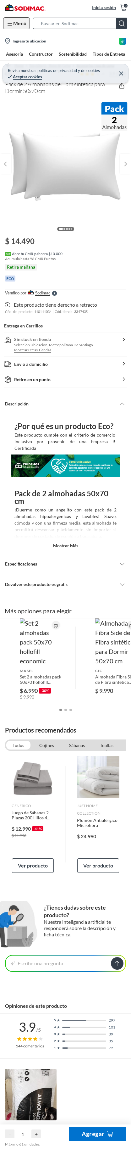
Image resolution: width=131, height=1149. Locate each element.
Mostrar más (65, 545)
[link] (33, 772)
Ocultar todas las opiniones (65, 1137)
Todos (18, 703)
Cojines (46, 703)
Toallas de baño (106, 704)
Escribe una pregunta (37, 922)
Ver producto (33, 824)
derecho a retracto (77, 305)
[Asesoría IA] (122, 41)
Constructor (41, 54)
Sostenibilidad (73, 54)
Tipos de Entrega (109, 54)
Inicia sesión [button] (104, 7)
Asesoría (14, 54)
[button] (82, 23)
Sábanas (77, 703)
